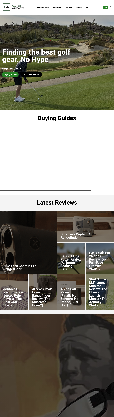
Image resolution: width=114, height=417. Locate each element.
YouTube (69, 7)
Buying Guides (10, 74)
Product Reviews (43, 7)
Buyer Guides (57, 7)
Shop (105, 7)
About (88, 7)
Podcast (79, 7)
